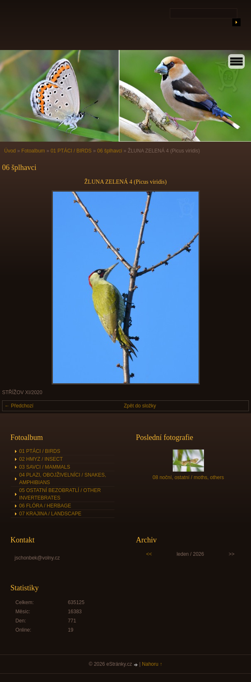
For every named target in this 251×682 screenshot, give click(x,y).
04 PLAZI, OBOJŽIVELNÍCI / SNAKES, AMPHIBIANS (62, 478)
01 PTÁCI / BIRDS (71, 151)
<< (149, 554)
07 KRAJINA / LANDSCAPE (50, 514)
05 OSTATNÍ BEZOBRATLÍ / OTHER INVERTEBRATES (60, 494)
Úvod (10, 151)
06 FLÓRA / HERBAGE (45, 506)
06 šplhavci (109, 151)
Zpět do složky (140, 406)
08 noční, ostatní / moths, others (188, 477)
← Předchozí (19, 406)
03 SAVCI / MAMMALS (44, 467)
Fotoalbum (33, 151)
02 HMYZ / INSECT (41, 459)
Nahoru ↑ (152, 664)
